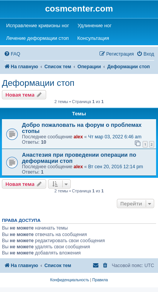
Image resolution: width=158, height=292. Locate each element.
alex (78, 136)
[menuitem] (12, 54)
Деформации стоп (38, 83)
